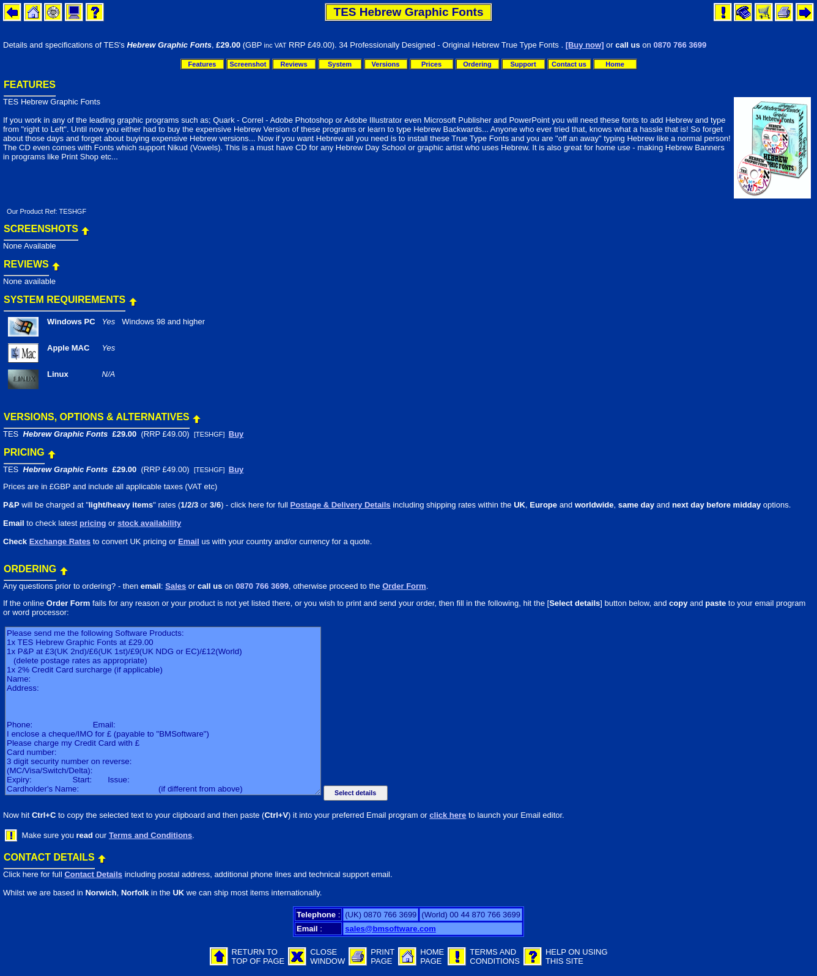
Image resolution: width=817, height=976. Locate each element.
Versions (386, 64)
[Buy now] (585, 44)
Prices (431, 64)
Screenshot (248, 64)
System (340, 64)
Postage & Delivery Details (340, 504)
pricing (92, 523)
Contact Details (93, 874)
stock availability (149, 523)
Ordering (477, 64)
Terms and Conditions (150, 835)
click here (447, 815)
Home (614, 64)
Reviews (293, 64)
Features (202, 64)
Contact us (569, 64)
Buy (236, 434)
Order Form (404, 586)
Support (523, 64)
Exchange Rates (60, 541)
